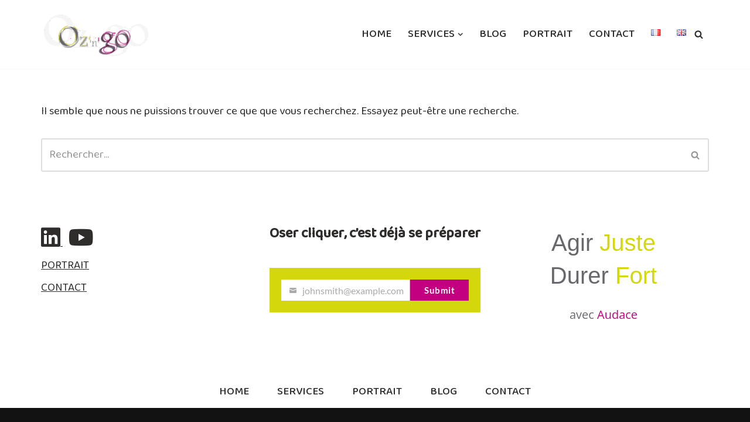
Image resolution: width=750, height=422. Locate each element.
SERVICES (300, 392)
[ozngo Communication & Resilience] (96, 34)
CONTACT (612, 34)
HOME (376, 34)
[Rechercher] (698, 34)
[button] (460, 35)
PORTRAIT (547, 34)
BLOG (492, 34)
